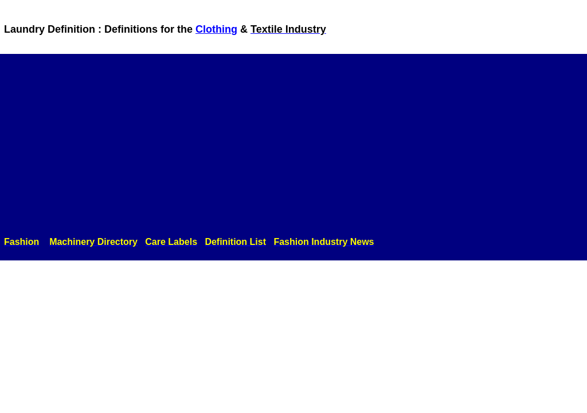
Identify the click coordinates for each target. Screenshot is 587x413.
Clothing (216, 29)
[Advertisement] (293, 147)
